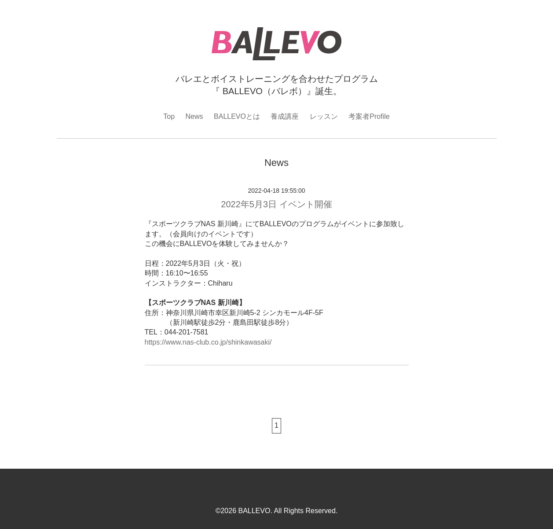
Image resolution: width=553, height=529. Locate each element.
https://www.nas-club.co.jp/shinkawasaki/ (208, 342)
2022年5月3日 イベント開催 (276, 204)
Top (169, 116)
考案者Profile (368, 116)
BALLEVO (254, 510)
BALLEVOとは (237, 116)
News (194, 116)
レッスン (324, 116)
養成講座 (285, 116)
